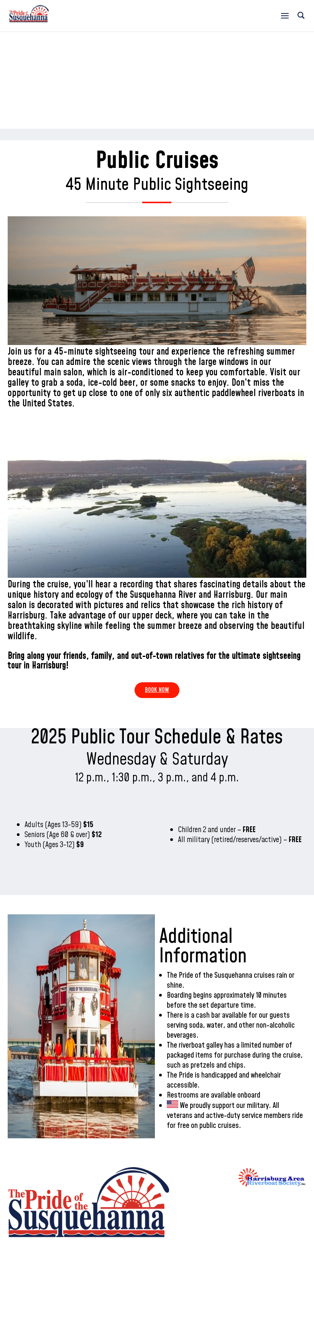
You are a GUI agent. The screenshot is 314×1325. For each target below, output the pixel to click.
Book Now (157, 690)
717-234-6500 (185, 12)
